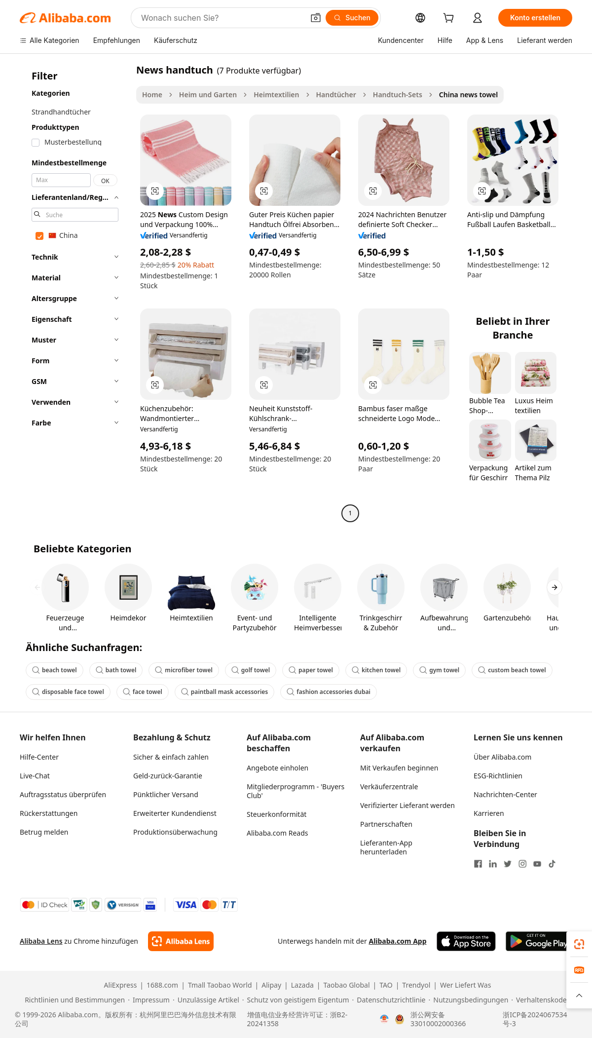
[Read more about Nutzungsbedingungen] (469, 1000)
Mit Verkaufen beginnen (399, 767)
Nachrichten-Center (505, 794)
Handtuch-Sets (397, 94)
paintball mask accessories (224, 692)
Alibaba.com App (397, 941)
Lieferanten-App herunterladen (386, 847)
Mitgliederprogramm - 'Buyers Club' (295, 791)
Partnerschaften (386, 824)
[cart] (450, 19)
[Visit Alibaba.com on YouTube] (537, 863)
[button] (316, 18)
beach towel (54, 670)
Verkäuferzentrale (389, 786)
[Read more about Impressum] (149, 1000)
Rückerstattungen (48, 813)
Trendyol (416, 985)
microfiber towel (183, 670)
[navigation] (75, 292)
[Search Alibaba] (221, 17)
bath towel (116, 670)
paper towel (311, 670)
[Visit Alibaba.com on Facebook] (478, 863)
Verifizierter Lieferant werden (407, 805)
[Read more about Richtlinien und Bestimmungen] (73, 1000)
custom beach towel (512, 670)
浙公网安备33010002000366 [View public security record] (438, 1019)
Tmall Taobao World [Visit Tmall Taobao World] (220, 985)
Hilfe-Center (39, 757)
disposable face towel (68, 692)
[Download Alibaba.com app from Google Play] (539, 941)
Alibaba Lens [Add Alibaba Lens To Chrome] (41, 941)
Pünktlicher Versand (165, 794)
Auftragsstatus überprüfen (63, 794)
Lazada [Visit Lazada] (302, 985)
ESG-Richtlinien (498, 775)
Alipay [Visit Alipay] (271, 985)
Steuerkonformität (276, 814)
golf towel (250, 670)
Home (152, 94)
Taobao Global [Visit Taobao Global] (347, 985)
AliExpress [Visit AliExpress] (120, 985)
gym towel (439, 670)
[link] (579, 944)
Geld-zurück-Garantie (167, 775)
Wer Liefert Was (465, 985)
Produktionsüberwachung (175, 832)
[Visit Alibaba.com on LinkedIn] (492, 863)
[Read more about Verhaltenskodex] (540, 1000)
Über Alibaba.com (502, 757)
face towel (142, 692)
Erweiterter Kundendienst (175, 813)
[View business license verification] (384, 1019)
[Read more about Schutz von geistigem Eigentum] (295, 1000)
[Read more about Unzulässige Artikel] (206, 1000)
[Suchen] (352, 18)
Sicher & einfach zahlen (171, 757)
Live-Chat (35, 775)
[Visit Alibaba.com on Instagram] (522, 863)
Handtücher (336, 94)
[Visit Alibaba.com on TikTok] (552, 863)
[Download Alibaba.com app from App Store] (466, 941)
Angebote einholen (277, 767)
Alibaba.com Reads (277, 833)
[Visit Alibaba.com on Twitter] (507, 863)
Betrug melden (44, 832)
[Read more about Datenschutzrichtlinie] (389, 1000)
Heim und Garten (208, 94)
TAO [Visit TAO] (385, 985)
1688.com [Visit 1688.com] (162, 985)
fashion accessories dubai (328, 692)
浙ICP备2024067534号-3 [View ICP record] (535, 1019)
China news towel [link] (468, 94)
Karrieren (489, 813)
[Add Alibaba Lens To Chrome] (181, 941)
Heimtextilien (276, 94)
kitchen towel (376, 670)
